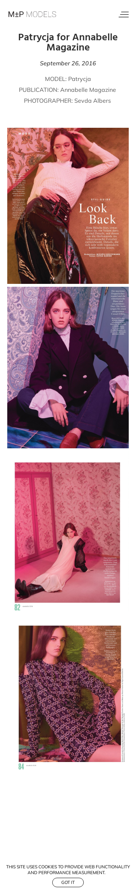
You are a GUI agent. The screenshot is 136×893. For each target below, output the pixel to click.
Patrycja (79, 78)
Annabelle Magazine (89, 89)
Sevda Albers (92, 100)
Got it (68, 882)
